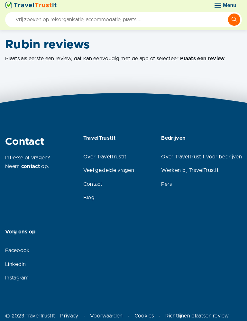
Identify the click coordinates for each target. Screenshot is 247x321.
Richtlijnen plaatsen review (197, 315)
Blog (89, 197)
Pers (166, 184)
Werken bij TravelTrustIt (190, 170)
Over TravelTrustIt (105, 156)
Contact (92, 184)
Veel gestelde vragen (108, 170)
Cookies (144, 315)
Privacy (69, 315)
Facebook (17, 250)
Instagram (17, 277)
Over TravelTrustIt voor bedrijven (201, 156)
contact (30, 166)
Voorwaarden (106, 315)
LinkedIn (15, 264)
